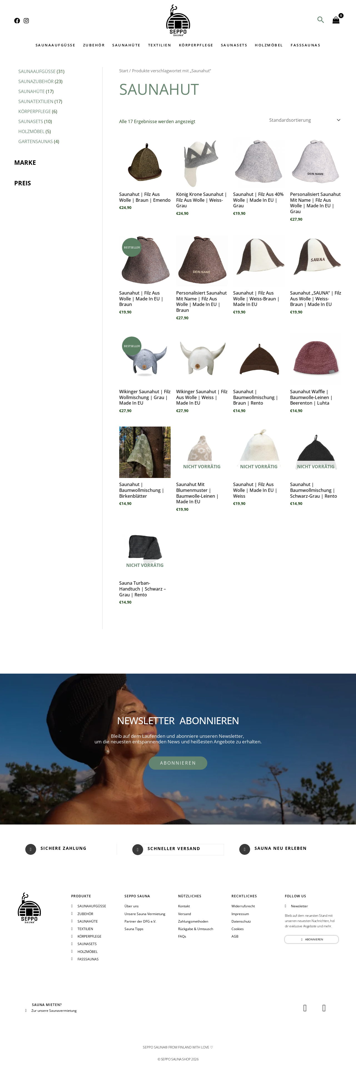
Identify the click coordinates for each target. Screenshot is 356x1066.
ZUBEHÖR (95, 45)
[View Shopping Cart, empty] (336, 20)
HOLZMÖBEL (268, 45)
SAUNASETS (233, 45)
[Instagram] (26, 21)
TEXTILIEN (160, 45)
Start (123, 70)
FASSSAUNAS (304, 45)
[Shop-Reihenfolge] (304, 120)
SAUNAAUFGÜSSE (57, 45)
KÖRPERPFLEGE (196, 45)
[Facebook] (17, 21)
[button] (320, 20)
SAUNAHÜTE (127, 45)
